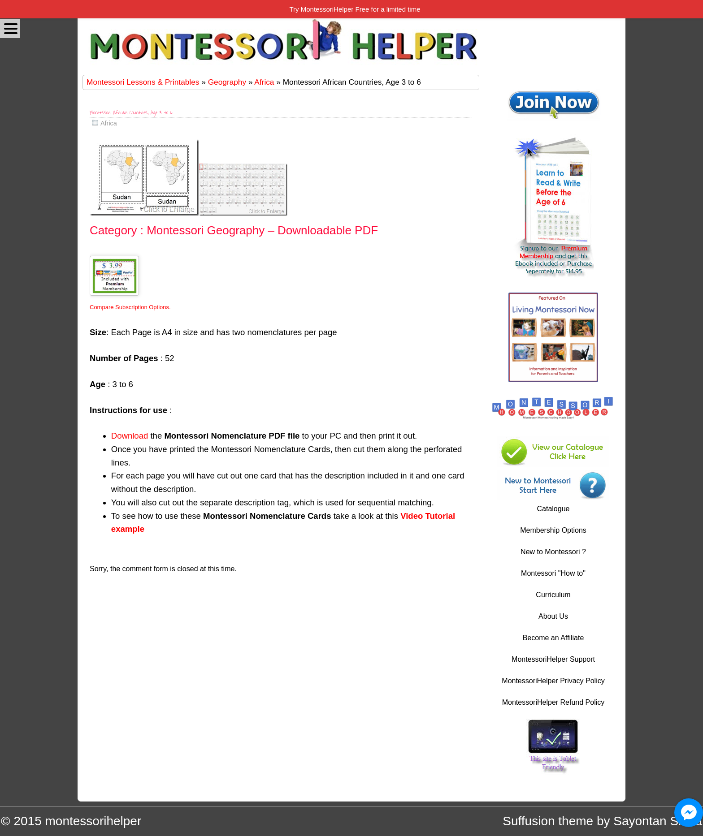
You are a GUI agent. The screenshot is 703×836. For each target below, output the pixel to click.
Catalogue (553, 509)
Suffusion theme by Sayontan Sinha (602, 821)
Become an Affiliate (553, 638)
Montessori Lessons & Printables (143, 82)
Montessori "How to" (553, 573)
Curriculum (553, 595)
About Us (553, 616)
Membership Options (553, 530)
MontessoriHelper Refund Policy (553, 702)
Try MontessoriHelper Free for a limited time (354, 9)
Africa (264, 82)
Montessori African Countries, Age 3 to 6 (131, 112)
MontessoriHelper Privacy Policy (553, 681)
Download (129, 435)
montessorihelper (93, 821)
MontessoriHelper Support (553, 659)
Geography (227, 82)
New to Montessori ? (553, 552)
